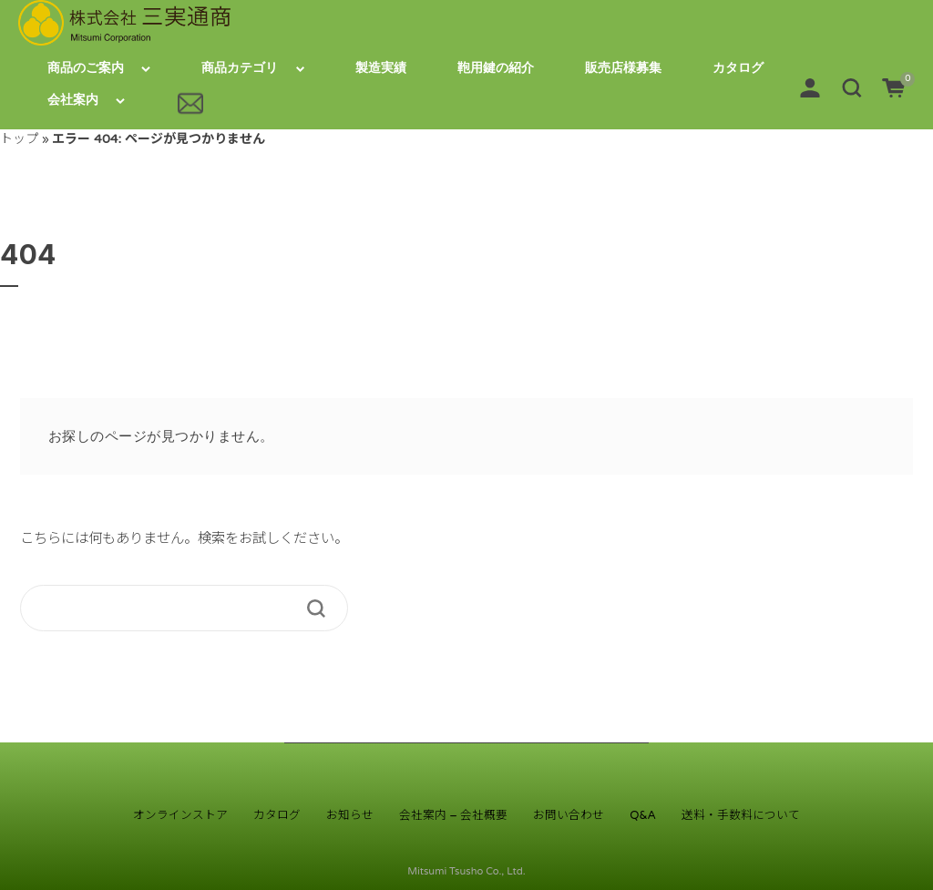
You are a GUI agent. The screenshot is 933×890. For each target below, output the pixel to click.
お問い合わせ (568, 815)
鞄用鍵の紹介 (495, 68)
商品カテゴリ (239, 68)
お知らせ (350, 815)
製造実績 (380, 68)
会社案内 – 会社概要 (453, 815)
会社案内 (72, 100)
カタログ (738, 68)
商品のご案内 (85, 68)
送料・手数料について (741, 815)
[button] (852, 87)
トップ (19, 139)
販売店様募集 (623, 68)
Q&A (643, 815)
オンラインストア (180, 815)
